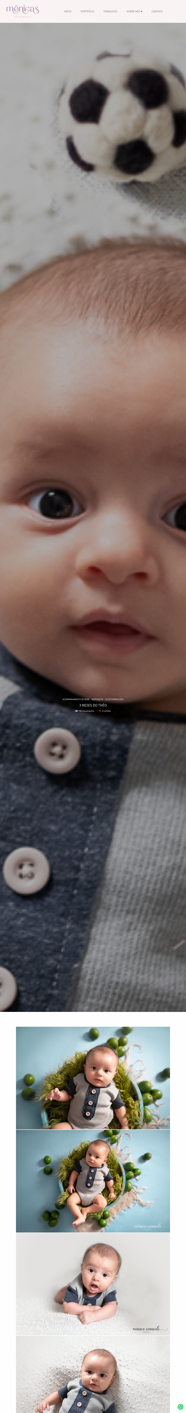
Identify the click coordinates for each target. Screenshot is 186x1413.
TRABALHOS (110, 11)
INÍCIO (67, 11)
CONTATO (157, 11)
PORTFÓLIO (87, 11)
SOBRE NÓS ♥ (134, 11)
